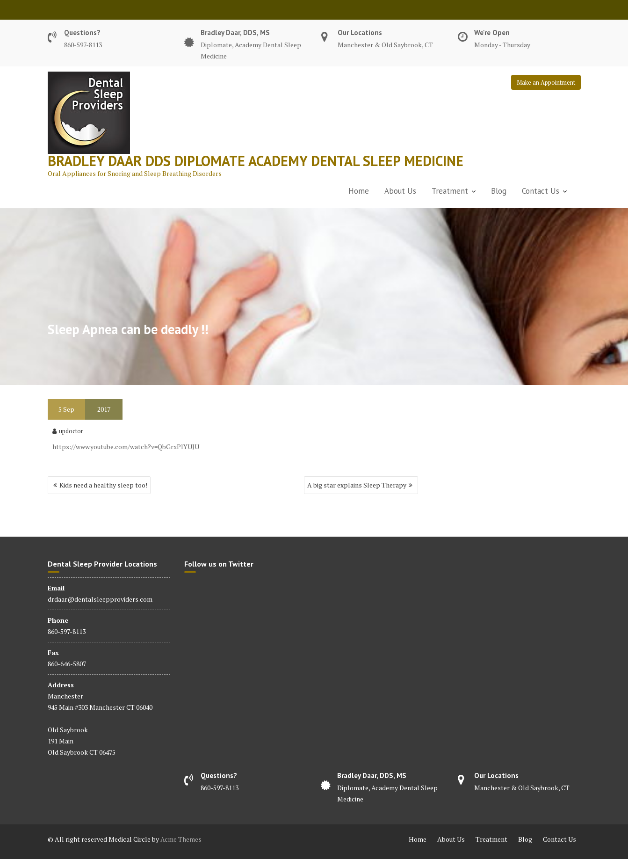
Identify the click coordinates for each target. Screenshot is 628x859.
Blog (498, 191)
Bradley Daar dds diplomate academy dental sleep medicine (255, 161)
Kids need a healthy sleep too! (103, 484)
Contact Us (540, 191)
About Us (400, 191)
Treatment (450, 191)
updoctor (67, 431)
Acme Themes (181, 839)
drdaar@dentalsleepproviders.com (100, 599)
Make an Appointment (546, 82)
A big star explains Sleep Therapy (356, 484)
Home (358, 191)
